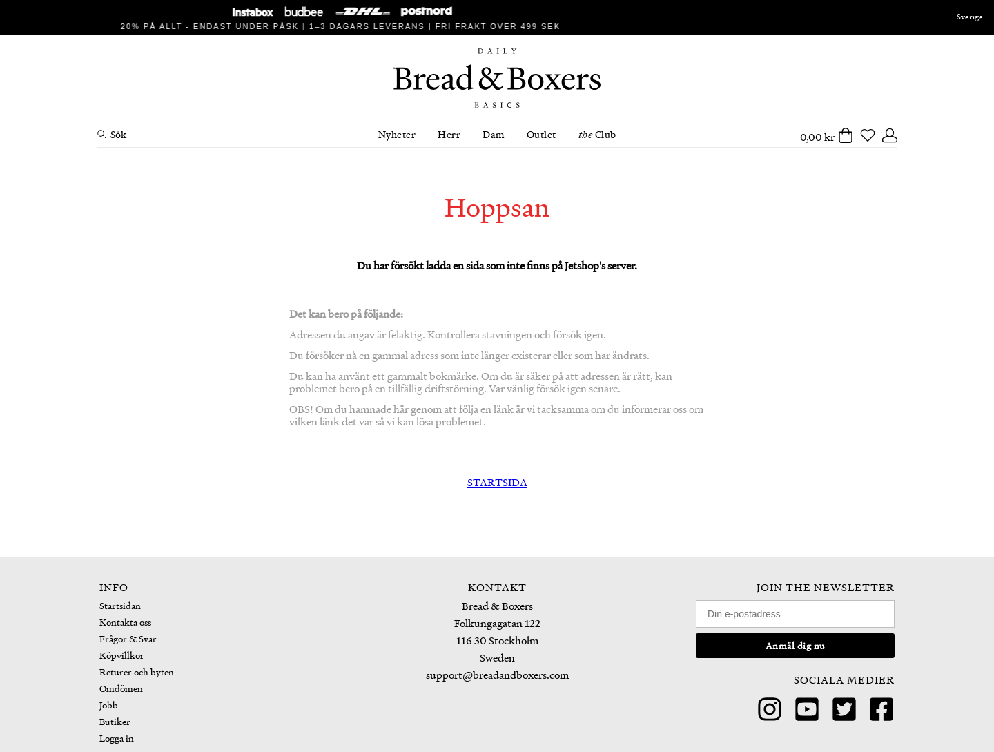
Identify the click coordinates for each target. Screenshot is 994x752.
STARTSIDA (497, 482)
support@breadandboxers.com (497, 674)
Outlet (541, 134)
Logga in (116, 737)
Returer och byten (136, 671)
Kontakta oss (125, 621)
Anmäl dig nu (796, 645)
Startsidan (120, 605)
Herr (449, 134)
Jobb (108, 704)
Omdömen (121, 688)
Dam (494, 134)
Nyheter (397, 134)
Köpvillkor (121, 655)
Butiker (114, 721)
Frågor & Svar (128, 638)
